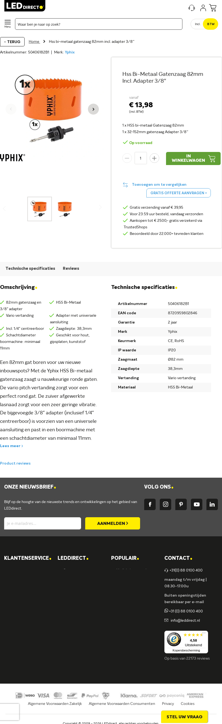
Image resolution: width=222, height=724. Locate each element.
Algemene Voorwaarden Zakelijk (55, 704)
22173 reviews (198, 658)
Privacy (168, 704)
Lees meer (10, 446)
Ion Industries (74, 645)
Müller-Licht (73, 607)
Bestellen (18, 589)
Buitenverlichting (131, 626)
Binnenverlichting (131, 617)
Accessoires (127, 635)
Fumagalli (71, 626)
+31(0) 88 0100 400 (183, 570)
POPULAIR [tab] (125, 558)
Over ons (70, 570)
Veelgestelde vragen (27, 635)
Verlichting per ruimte (135, 570)
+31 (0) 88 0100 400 (183, 611)
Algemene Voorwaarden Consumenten (122, 704)
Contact (17, 570)
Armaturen (126, 598)
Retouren (18, 617)
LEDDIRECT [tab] (73, 558)
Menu (7, 27)
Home (34, 42)
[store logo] (24, 5)
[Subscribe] (112, 523)
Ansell (68, 617)
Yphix (70, 52)
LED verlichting (129, 589)
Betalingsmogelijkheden (30, 626)
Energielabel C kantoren (83, 654)
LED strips (125, 607)
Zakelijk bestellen (24, 645)
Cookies (187, 704)
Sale (120, 645)
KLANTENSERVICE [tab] (27, 558)
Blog (66, 589)
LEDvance (71, 635)
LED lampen (127, 580)
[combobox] (98, 24)
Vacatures (71, 580)
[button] (93, 109)
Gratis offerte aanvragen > (178, 193)
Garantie (17, 607)
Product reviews (15, 463)
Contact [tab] (178, 558)
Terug (13, 42)
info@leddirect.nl (184, 621)
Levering (17, 598)
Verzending (19, 580)
